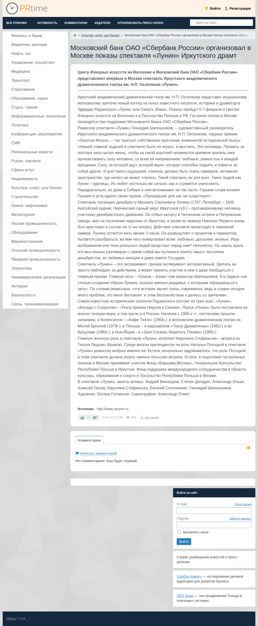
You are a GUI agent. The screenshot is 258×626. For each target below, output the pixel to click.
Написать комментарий (98, 453)
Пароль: (183, 518)
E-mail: (182, 504)
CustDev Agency (189, 576)
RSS (248, 447)
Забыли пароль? (240, 518)
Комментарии (89, 440)
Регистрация (243, 504)
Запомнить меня (195, 532)
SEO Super (185, 596)
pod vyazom (152, 417)
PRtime (11, 618)
